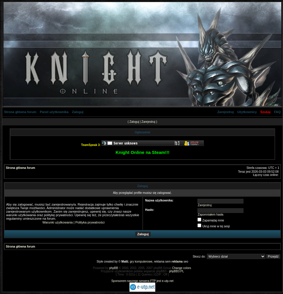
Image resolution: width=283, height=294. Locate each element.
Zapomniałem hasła (210, 214)
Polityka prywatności (90, 222)
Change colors (181, 268)
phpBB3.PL (176, 271)
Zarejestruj (225, 112)
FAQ (277, 112)
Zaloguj (77, 112)
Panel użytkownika (54, 112)
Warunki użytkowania (57, 222)
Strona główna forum (20, 112)
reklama (177, 261)
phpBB (113, 268)
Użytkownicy (247, 112)
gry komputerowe (141, 261)
